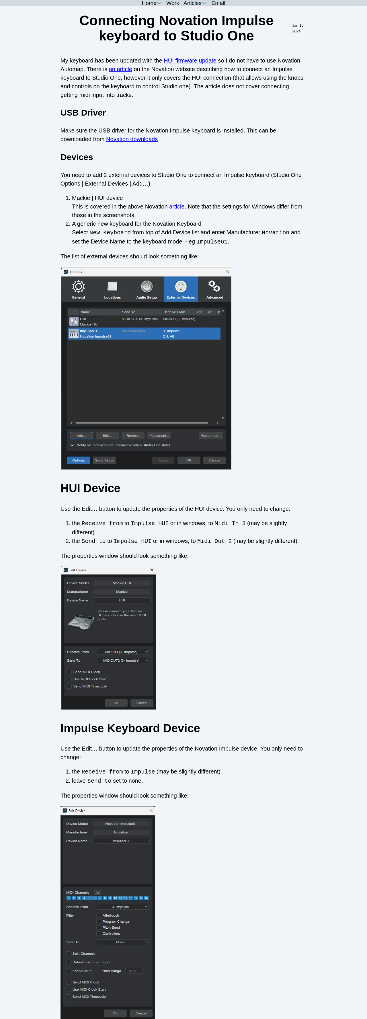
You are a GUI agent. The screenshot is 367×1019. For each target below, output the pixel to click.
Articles (193, 3)
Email (218, 3)
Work (172, 3)
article (176, 206)
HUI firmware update (190, 60)
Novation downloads (132, 139)
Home (149, 3)
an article (120, 69)
